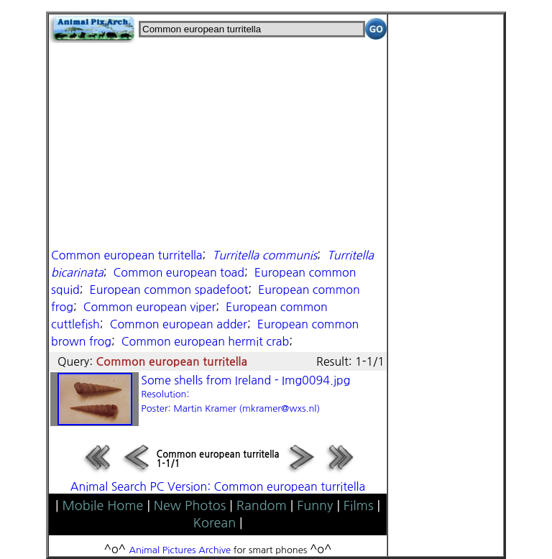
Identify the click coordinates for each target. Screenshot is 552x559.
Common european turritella (127, 255)
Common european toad (178, 272)
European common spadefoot (169, 289)
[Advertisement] (218, 143)
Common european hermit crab (205, 341)
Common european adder (178, 324)
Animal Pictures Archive (180, 550)
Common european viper (149, 307)
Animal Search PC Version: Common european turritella (217, 486)
